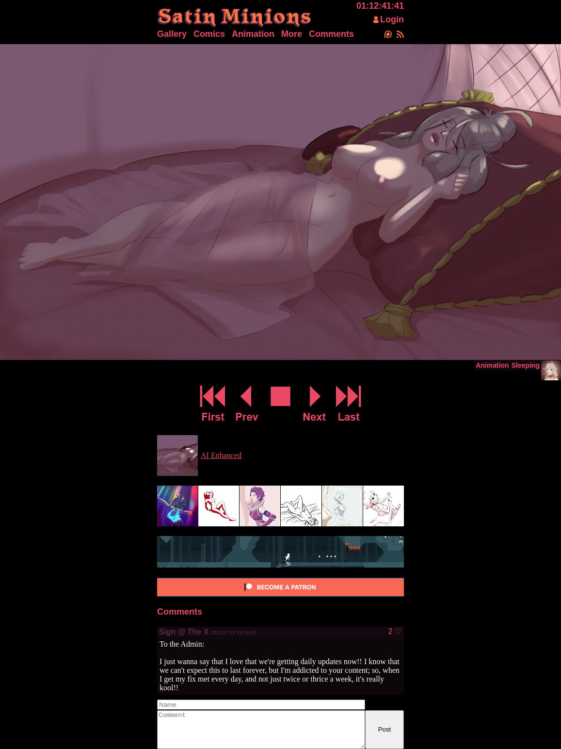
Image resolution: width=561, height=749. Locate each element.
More (291, 34)
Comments (331, 34)
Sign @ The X (184, 632)
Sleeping (526, 365)
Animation (253, 34)
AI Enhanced (221, 455)
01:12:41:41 (380, 6)
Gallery (172, 34)
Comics (209, 34)
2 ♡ (394, 631)
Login (392, 19)
